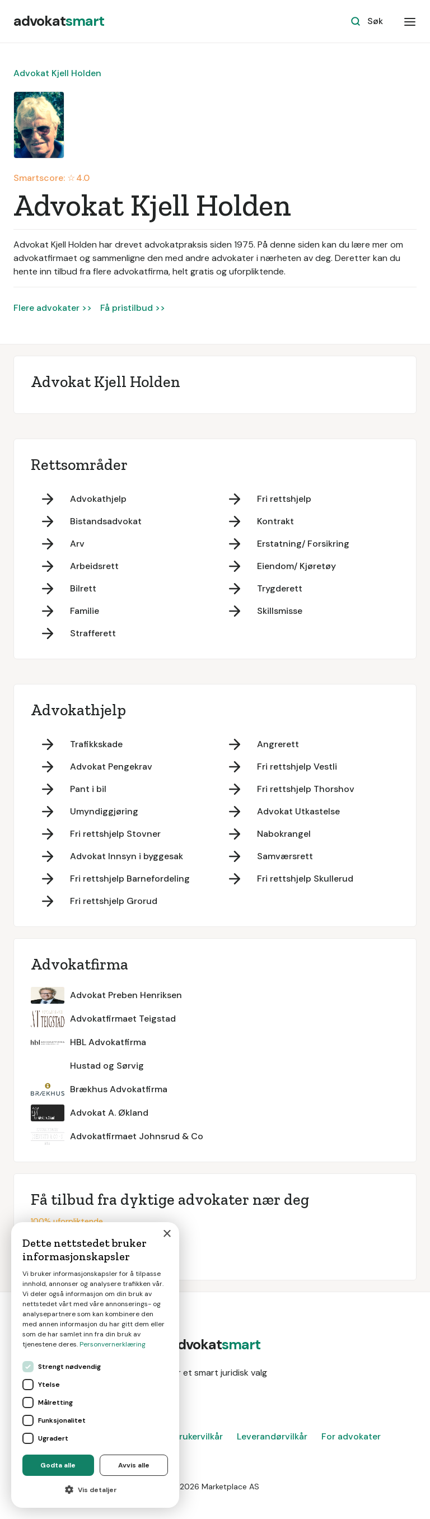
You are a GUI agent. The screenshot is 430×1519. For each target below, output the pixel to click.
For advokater (351, 1436)
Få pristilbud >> (132, 308)
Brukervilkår (198, 1436)
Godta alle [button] (58, 1465)
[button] (410, 21)
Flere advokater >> (52, 308)
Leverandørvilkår (272, 1436)
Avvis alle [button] (133, 1465)
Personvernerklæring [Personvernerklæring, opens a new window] (113, 1344)
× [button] (166, 1234)
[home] (58, 21)
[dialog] (95, 1365)
